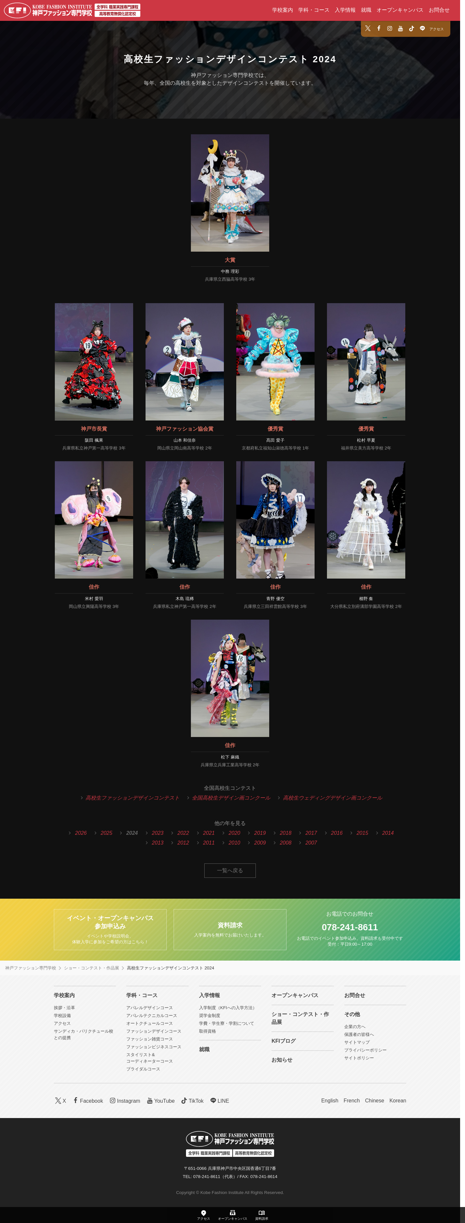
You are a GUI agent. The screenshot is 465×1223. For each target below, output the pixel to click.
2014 (388, 833)
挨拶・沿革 (64, 1007)
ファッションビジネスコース (153, 1046)
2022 (183, 833)
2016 (337, 833)
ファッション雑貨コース (149, 1039)
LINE (219, 1100)
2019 (260, 833)
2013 (157, 843)
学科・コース (314, 10)
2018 (285, 833)
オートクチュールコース (149, 1023)
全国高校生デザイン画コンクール (231, 798)
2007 (311, 843)
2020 (234, 833)
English (329, 1100)
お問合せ (439, 10)
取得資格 (207, 1031)
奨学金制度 (209, 1015)
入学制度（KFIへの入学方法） (228, 1007)
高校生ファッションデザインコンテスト (132, 798)
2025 (107, 833)
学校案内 (282, 10)
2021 (209, 833)
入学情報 (345, 10)
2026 (81, 833)
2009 (260, 843)
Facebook (87, 1100)
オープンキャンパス (400, 10)
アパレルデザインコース (149, 1007)
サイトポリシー (359, 1057)
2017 (311, 833)
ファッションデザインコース (153, 1031)
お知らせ (281, 1060)
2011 (209, 843)
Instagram (124, 1100)
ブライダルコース (143, 1069)
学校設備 (62, 1015)
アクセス (436, 29)
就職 (366, 10)
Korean (397, 1100)
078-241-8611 (350, 927)
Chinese (374, 1100)
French (352, 1100)
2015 (362, 833)
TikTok (191, 1100)
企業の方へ (354, 1026)
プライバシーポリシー (365, 1050)
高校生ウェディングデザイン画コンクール (332, 798)
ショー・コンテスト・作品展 (91, 967)
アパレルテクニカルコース (151, 1015)
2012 (183, 843)
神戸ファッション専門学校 (30, 967)
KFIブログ (283, 1041)
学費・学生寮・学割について (226, 1023)
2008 (285, 843)
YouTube (160, 1100)
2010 (234, 843)
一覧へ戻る (230, 870)
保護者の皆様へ (359, 1034)
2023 (157, 833)
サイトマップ (357, 1042)
